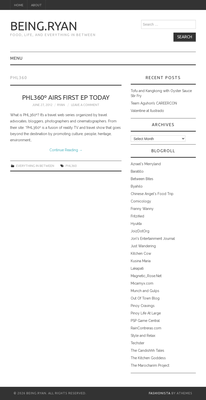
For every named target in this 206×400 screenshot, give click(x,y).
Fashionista (159, 393)
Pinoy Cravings (143, 306)
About (36, 5)
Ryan (61, 104)
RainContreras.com (146, 328)
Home (18, 5)
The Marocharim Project (150, 365)
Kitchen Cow (141, 253)
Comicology (141, 201)
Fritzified (137, 216)
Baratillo (137, 171)
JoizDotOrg (140, 231)
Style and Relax (143, 336)
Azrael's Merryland (146, 164)
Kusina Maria (141, 261)
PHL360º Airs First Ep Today (66, 97)
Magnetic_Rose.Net (146, 276)
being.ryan (43, 26)
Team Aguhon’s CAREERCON (154, 103)
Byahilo (137, 186)
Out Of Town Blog (145, 298)
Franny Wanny (142, 209)
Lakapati (137, 268)
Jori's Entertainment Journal (153, 239)
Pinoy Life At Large (146, 313)
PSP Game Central (145, 321)
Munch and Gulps (145, 291)
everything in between (35, 165)
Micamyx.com (142, 283)
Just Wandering (143, 246)
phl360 (71, 165)
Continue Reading (65, 150)
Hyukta (136, 224)
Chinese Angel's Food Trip (152, 194)
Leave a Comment (85, 104)
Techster (137, 343)
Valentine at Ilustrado (147, 111)
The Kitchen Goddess (148, 358)
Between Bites (142, 179)
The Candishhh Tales (147, 350)
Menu (16, 58)
